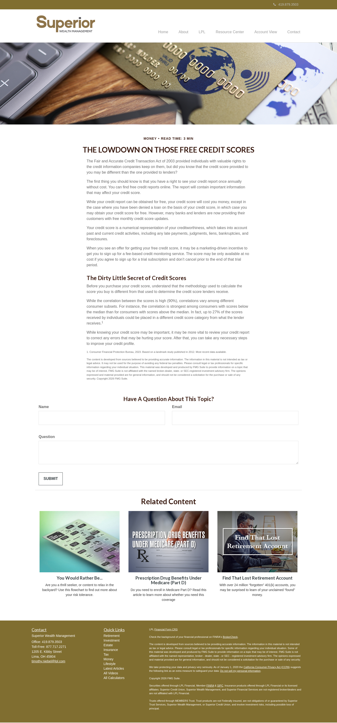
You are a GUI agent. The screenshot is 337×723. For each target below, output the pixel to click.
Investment (112, 641)
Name (44, 407)
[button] (177, 26)
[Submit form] (51, 479)
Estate (108, 645)
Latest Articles (114, 669)
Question (47, 437)
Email (177, 407)
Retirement (112, 636)
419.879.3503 (285, 4)
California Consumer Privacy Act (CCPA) (267, 667)
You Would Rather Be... (80, 578)
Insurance (111, 650)
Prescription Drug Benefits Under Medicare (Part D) (168, 581)
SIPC (220, 686)
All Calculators (114, 678)
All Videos (111, 674)
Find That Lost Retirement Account (258, 578)
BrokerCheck (230, 637)
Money (109, 659)
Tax (106, 655)
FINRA (210, 686)
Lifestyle (110, 664)
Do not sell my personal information (240, 671)
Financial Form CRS (166, 629)
